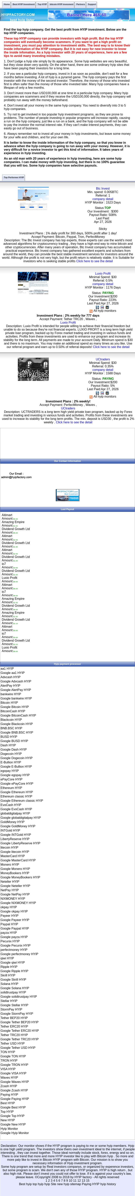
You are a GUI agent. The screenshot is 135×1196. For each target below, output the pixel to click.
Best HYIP (8, 1103)
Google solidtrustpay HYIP (19, 996)
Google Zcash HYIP (14, 1090)
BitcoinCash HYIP (13, 711)
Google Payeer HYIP (15, 920)
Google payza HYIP (14, 937)
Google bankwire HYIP (16, 698)
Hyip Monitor (9, 1128)
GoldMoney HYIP (13, 822)
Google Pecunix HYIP (16, 945)
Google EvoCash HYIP (16, 809)
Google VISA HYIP (13, 1073)
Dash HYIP (8, 745)
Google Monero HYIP (15, 868)
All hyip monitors (102, 310)
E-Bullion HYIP (11, 762)
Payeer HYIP (9, 915)
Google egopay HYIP (15, 775)
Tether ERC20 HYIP (14, 1026)
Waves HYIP (9, 1077)
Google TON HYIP (13, 1056)
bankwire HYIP (11, 694)
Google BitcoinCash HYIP (18, 715)
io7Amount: (10, 565)
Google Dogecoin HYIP (17, 758)
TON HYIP (8, 1052)
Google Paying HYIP (15, 1099)
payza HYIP (9, 932)
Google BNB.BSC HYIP (17, 732)
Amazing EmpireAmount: (13, 523)
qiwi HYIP (7, 958)
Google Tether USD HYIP (18, 1047)
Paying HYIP (9, 1094)
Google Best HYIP (13, 1107)
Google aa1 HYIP (13, 672)
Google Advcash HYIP (16, 681)
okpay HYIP (9, 907)
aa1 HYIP (7, 668)
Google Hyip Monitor (15, 1133)
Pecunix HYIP (10, 941)
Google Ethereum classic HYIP (22, 800)
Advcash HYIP (11, 677)
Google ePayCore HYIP (17, 783)
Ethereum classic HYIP (16, 796)
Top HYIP (7, 1111)
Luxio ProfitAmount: (10, 579)
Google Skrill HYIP (13, 979)
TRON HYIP (9, 1060)
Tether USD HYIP (13, 1043)
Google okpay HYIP (14, 911)
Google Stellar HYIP (14, 1005)
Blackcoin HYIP (11, 719)
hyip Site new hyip (57, 1184)
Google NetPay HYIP (15, 894)
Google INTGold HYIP (16, 834)
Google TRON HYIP (14, 1064)
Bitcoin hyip (105, 1156)
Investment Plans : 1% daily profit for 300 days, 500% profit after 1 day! (68, 233)
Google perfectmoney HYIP (19, 954)
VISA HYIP (8, 1069)
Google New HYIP (13, 1124)
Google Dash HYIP (14, 749)
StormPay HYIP (11, 1009)
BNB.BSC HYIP (11, 728)
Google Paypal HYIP (15, 928)
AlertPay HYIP (10, 685)
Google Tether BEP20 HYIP (20, 1022)
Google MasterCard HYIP (18, 860)
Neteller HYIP (10, 881)
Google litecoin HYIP (15, 851)
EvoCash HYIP (11, 805)
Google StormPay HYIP (17, 1013)
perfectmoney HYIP (14, 949)
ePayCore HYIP (11, 779)
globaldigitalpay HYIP (15, 813)
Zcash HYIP (9, 1086)
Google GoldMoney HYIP (18, 826)
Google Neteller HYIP (15, 886)
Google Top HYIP (12, 1116)
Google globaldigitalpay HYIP (21, 817)
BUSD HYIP (9, 736)
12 (79, 1180)
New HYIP (8, 1120)
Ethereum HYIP (11, 788)
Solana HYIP (9, 983)
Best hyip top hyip (31, 1184)
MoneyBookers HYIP (15, 873)
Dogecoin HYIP (11, 753)
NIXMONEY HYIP (13, 898)
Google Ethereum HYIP (17, 792)
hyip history (108, 1184)
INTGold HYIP (10, 830)
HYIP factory (83, 1177)
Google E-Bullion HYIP (16, 766)
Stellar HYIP (9, 1001)
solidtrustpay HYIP (13, 992)
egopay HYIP (10, 770)
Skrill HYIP (8, 975)
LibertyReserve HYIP (15, 839)
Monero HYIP (10, 864)
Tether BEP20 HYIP (14, 1018)
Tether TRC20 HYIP (14, 1035)
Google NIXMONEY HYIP (18, 903)
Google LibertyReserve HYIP (20, 843)
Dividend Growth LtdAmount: (16, 530)
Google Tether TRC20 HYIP (20, 1039)
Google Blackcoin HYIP (17, 724)
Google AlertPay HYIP (16, 690)
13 (83, 1180)
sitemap (75, 1184)
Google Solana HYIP (15, 988)
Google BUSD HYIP (14, 741)
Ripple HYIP (9, 966)
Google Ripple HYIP (14, 971)
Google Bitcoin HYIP (15, 707)
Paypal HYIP (9, 924)
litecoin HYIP (9, 847)
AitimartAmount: (10, 516)
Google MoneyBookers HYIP (20, 877)
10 (70, 1180)
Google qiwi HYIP (13, 962)
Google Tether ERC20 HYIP (20, 1030)
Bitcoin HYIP (9, 702)
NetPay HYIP (10, 890)
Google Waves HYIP (15, 1081)
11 (75, 1180)
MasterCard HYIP (13, 856)
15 (87, 1180)
